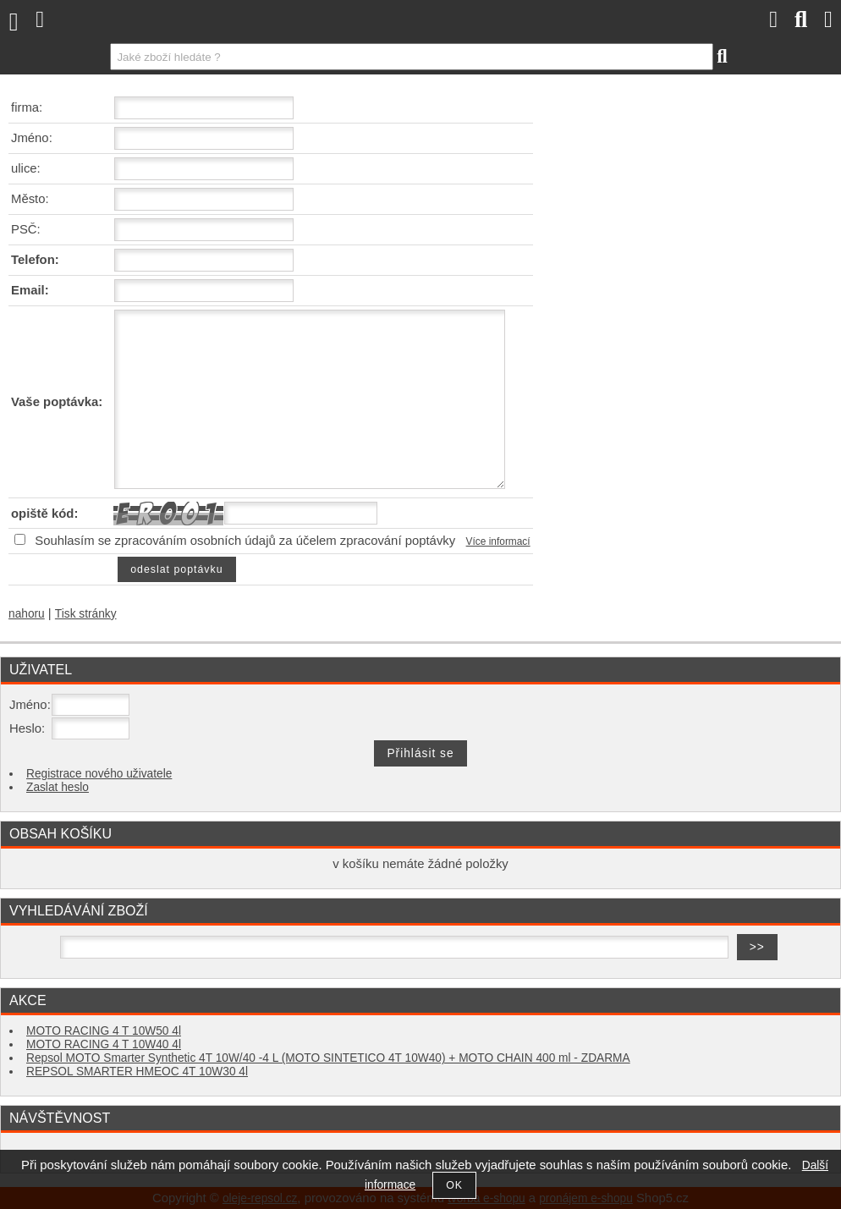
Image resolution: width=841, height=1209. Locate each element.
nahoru (26, 613)
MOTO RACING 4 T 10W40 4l (103, 1044)
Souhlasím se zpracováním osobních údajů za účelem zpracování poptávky (245, 540)
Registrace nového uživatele (99, 773)
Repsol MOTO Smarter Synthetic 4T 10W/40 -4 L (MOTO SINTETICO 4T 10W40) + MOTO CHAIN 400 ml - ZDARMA (328, 1058)
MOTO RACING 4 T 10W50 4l (103, 1031)
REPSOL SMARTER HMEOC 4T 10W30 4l (137, 1071)
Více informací (498, 541)
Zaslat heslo (57, 787)
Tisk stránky (86, 613)
